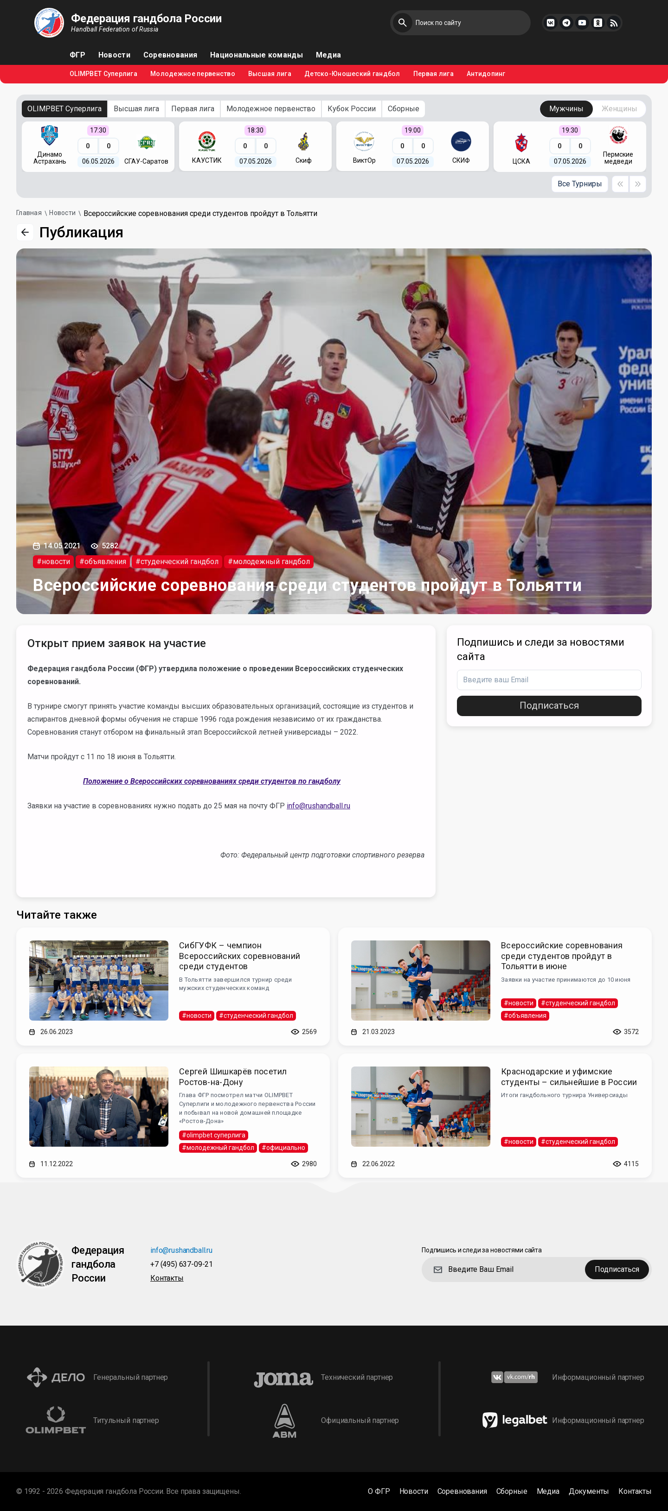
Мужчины (566, 108)
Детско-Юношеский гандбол (352, 73)
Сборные (403, 108)
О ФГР (379, 1491)
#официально (283, 1147)
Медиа (328, 55)
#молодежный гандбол (269, 561)
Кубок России (352, 108)
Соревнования (170, 55)
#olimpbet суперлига (213, 1135)
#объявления (102, 561)
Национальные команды (256, 55)
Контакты (167, 1278)
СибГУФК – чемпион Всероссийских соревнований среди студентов (239, 955)
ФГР (77, 55)
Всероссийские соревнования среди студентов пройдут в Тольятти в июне (562, 955)
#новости (53, 561)
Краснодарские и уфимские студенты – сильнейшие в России (569, 1077)
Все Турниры (580, 183)
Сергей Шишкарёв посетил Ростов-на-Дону (233, 1077)
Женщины (619, 108)
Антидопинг (486, 73)
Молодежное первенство (192, 73)
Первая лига (433, 73)
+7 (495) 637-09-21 (181, 1264)
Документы (589, 1491)
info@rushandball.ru (318, 805)
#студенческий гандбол (176, 561)
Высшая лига (269, 73)
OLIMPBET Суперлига (103, 73)
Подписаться (549, 705)
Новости (114, 55)
